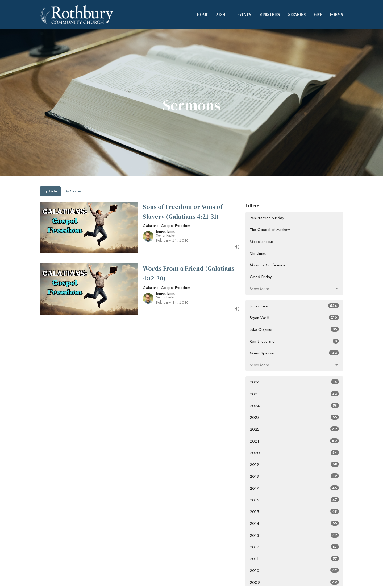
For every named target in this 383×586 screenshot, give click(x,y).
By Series (73, 191)
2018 (294, 476)
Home (202, 14)
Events (244, 14)
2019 (294, 465)
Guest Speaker (294, 353)
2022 (294, 429)
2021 (294, 441)
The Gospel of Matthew (270, 230)
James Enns (294, 306)
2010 (294, 570)
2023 (294, 417)
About (222, 14)
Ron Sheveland (294, 341)
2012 (294, 547)
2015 (294, 512)
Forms (336, 14)
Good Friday (261, 277)
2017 (294, 488)
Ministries (269, 14)
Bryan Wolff (294, 318)
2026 (294, 382)
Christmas (258, 253)
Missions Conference (267, 265)
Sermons (297, 14)
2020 (294, 453)
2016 (294, 500)
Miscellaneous (262, 242)
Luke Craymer (294, 329)
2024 (294, 406)
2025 (294, 394)
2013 (294, 535)
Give (318, 14)
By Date (50, 191)
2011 (294, 559)
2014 (294, 523)
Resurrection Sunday (267, 218)
